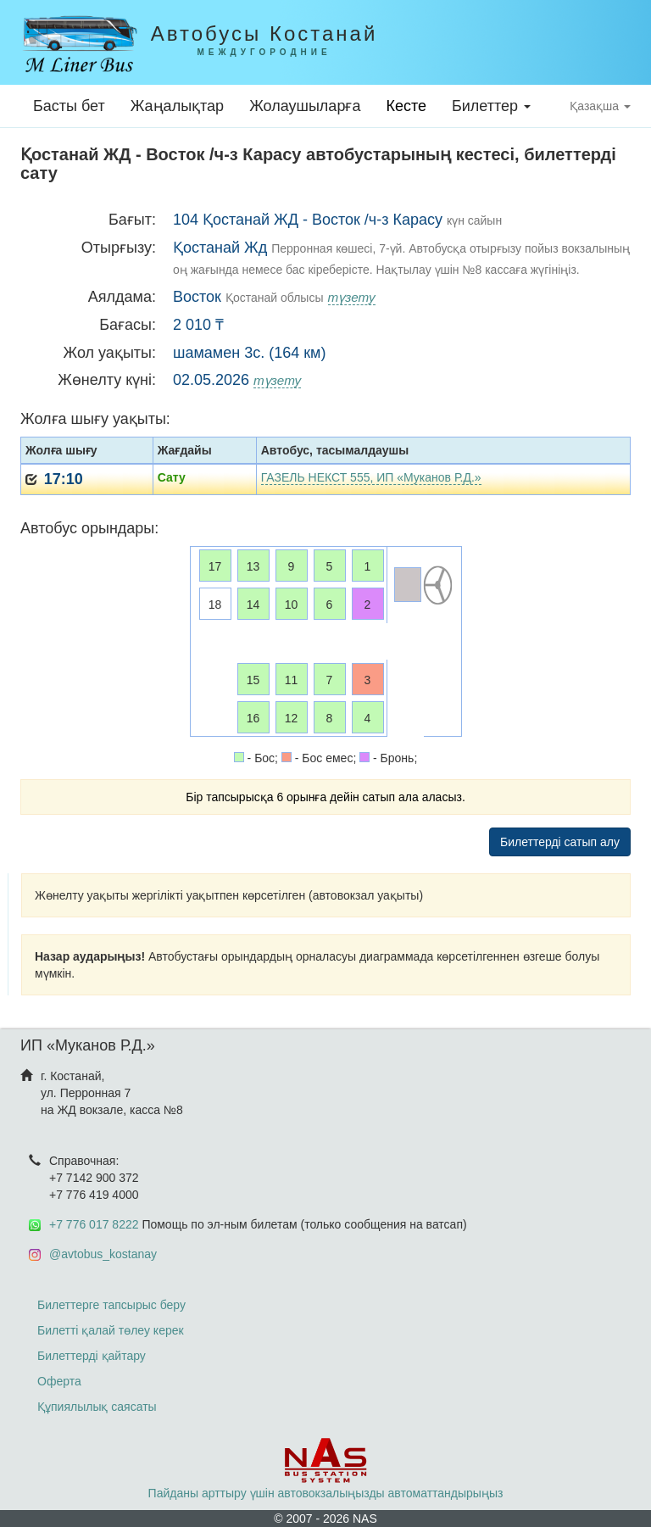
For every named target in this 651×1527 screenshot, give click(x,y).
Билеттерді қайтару (91, 1356)
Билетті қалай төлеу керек (110, 1330)
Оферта (59, 1381)
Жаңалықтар (177, 106)
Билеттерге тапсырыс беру (111, 1305)
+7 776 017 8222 (94, 1224)
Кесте (406, 106)
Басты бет (69, 106)
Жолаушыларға (304, 106)
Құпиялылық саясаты (97, 1406)
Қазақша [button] (600, 106)
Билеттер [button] (491, 106)
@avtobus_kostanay (103, 1254)
